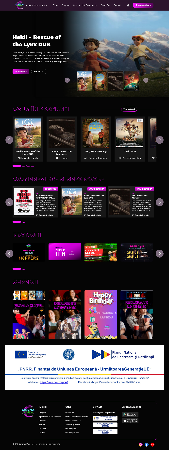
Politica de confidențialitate (72, 417)
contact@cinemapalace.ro (97, 414)
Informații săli (67, 428)
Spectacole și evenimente (48, 417)
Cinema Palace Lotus (37, 5)
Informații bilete (68, 432)
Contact (116, 5)
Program (67, 5)
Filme (56, 5)
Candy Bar (104, 5)
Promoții (42, 421)
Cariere (41, 432)
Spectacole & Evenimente (85, 5)
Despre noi (66, 414)
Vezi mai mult (129, 109)
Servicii (41, 425)
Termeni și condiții (69, 425)
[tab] (16, 170)
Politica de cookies (69, 421)
